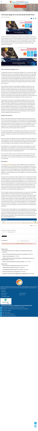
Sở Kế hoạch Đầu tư (22, 293)
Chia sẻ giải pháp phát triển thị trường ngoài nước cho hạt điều (12, 269)
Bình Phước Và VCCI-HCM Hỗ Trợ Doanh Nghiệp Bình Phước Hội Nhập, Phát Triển (16, 273)
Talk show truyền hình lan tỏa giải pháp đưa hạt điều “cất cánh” (13, 265)
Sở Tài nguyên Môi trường (6, 296)
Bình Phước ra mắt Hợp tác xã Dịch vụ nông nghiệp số (11, 271)
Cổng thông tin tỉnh (4, 293)
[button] (35, 221)
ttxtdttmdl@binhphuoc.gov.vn (9, 313)
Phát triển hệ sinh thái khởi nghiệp (8, 256)
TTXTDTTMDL (35, 225)
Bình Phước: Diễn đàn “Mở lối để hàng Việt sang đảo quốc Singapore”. (14, 261)
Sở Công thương (3, 294)
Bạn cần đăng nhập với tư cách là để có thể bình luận (17, 243)
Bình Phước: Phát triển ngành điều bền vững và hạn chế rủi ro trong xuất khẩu (15, 254)
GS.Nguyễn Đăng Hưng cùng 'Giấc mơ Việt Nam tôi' (11, 267)
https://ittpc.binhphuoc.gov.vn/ (10, 315)
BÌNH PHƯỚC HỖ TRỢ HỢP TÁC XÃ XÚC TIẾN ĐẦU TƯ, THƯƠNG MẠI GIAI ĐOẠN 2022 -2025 (17, 250)
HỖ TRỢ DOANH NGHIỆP (20, 6)
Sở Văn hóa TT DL (22, 294)
